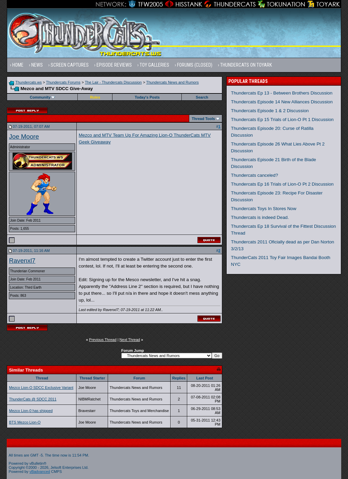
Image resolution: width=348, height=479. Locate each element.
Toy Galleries (154, 65)
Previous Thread (103, 340)
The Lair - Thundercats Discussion (113, 82)
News (37, 65)
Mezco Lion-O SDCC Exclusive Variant (41, 388)
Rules (95, 97)
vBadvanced (40, 471)
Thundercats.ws (28, 82)
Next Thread (130, 340)
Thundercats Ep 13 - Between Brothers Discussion (282, 93)
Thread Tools (203, 119)
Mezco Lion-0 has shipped (30, 411)
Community (42, 97)
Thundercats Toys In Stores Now (263, 208)
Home (17, 65)
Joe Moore (24, 136)
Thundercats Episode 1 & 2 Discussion (270, 110)
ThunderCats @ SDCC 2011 (32, 399)
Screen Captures (70, 65)
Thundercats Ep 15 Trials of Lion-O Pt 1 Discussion (282, 119)
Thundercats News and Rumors (172, 82)
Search (202, 97)
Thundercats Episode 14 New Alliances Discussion (282, 101)
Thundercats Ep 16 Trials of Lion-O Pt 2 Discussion (282, 184)
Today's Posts (147, 97)
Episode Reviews (114, 65)
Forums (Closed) (194, 65)
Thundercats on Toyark (246, 65)
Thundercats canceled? (254, 175)
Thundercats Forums (63, 82)
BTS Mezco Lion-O (24, 422)
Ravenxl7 (22, 260)
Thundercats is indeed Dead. (260, 217)
